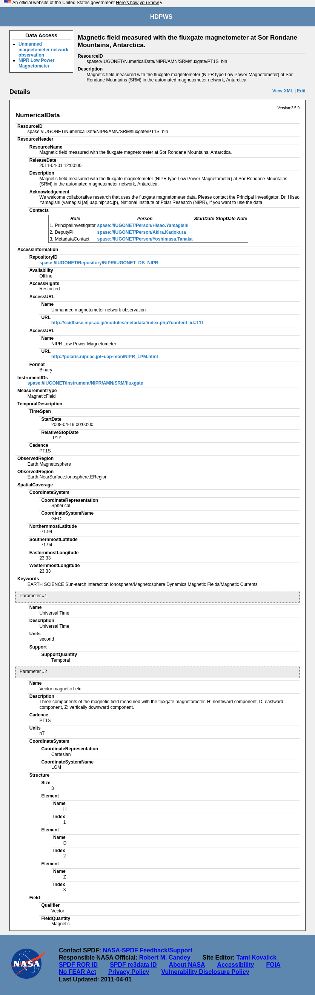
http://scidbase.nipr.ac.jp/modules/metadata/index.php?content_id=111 (127, 322)
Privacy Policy (128, 972)
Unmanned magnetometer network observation (43, 49)
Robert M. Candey (165, 957)
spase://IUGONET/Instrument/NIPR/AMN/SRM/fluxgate (85, 383)
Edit (301, 91)
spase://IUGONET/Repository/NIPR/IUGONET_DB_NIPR (98, 262)
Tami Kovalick (257, 957)
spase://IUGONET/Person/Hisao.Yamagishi (143, 225)
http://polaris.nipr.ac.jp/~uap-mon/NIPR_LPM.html (104, 356)
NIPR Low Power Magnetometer (36, 63)
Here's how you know (137, 2)
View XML (282, 91)
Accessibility (235, 964)
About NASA (187, 964)
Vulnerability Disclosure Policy (205, 972)
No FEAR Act (77, 972)
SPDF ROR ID (78, 964)
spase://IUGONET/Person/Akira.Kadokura (141, 232)
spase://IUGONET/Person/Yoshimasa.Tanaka (145, 239)
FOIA (273, 964)
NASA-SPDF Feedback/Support (147, 950)
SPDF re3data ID (133, 964)
